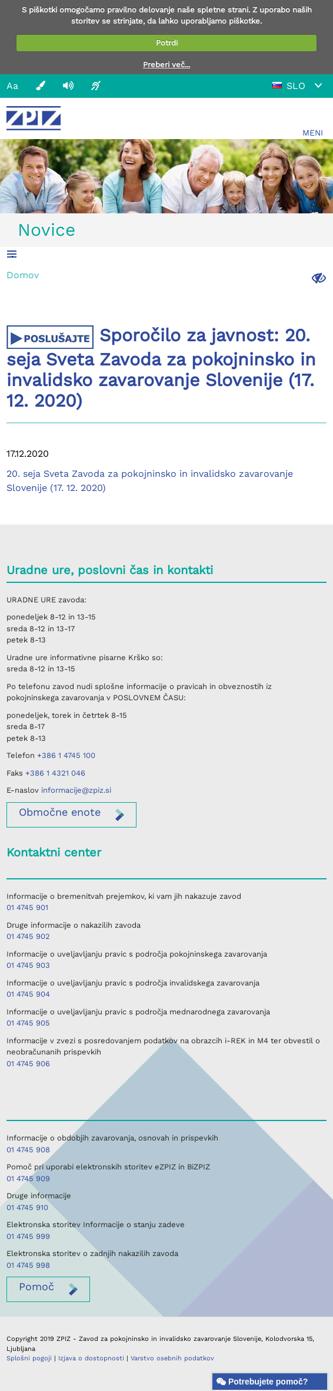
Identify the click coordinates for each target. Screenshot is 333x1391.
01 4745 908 (28, 1149)
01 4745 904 (28, 994)
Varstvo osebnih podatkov (172, 1358)
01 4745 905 (28, 1022)
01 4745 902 (28, 936)
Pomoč (36, 1286)
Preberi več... (166, 64)
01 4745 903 (28, 965)
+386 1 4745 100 (66, 755)
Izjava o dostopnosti (91, 1358)
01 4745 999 (28, 1236)
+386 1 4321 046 (55, 773)
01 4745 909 (28, 1178)
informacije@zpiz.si (76, 790)
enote (60, 812)
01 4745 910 (27, 1207)
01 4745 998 (28, 1265)
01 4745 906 (28, 1063)
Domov (22, 275)
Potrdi (167, 42)
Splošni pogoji (29, 1358)
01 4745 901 (27, 907)
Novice (46, 229)
